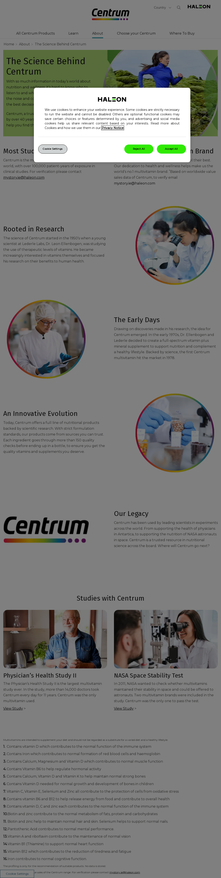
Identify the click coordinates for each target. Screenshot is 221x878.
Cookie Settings (53, 148)
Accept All (171, 148)
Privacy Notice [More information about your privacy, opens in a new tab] (113, 128)
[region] (112, 125)
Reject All (139, 148)
